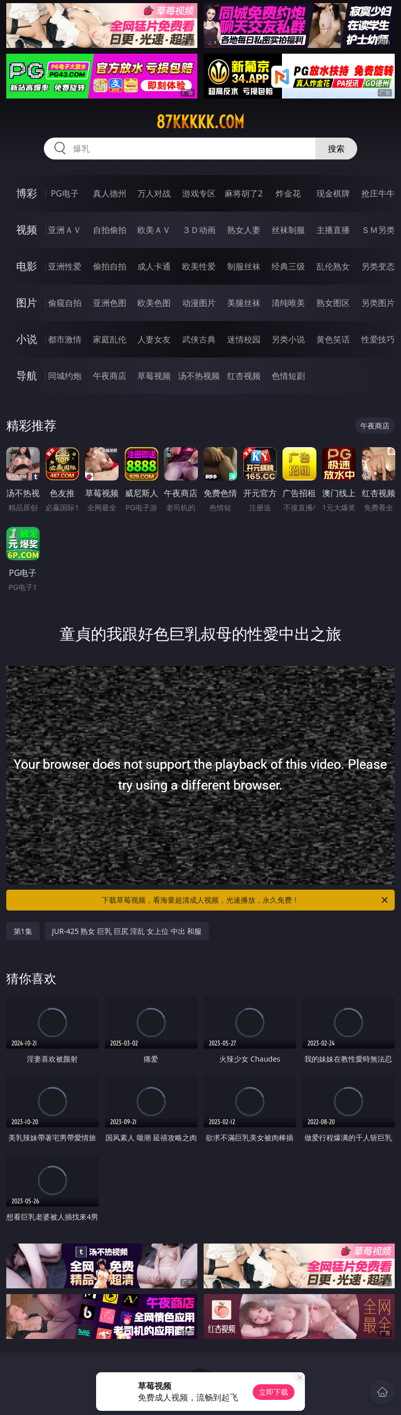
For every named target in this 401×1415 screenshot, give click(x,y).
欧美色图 (154, 303)
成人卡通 (154, 266)
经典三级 (288, 266)
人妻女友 (154, 339)
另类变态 (378, 266)
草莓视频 (154, 376)
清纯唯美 (288, 303)
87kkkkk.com (200, 122)
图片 (26, 303)
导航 (26, 375)
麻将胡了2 (244, 193)
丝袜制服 (288, 230)
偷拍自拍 (109, 266)
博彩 (26, 193)
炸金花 (288, 193)
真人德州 (109, 193)
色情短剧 (288, 376)
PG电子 (64, 193)
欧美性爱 (199, 266)
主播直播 (333, 230)
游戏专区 (199, 193)
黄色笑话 (333, 339)
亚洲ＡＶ (64, 230)
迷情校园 (244, 339)
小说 (26, 339)
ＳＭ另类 (378, 230)
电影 (26, 266)
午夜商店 (109, 376)
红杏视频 (244, 376)
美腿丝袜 (244, 303)
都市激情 (64, 339)
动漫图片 (199, 303)
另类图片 (378, 303)
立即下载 (273, 1392)
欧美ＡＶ (154, 230)
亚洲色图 (109, 303)
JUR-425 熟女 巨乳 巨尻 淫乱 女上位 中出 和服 (127, 931)
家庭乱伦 (109, 339)
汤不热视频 (199, 376)
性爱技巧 (378, 339)
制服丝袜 (244, 266)
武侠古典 (199, 339)
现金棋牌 (333, 193)
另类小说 (288, 339)
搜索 (336, 148)
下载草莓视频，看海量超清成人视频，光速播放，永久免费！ (246, 900)
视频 (26, 230)
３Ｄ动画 (199, 230)
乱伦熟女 (333, 266)
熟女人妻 (244, 230)
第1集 (23, 931)
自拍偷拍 (109, 230)
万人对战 (154, 193)
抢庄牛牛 (378, 193)
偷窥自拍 (64, 303)
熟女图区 (333, 303)
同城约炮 (64, 376)
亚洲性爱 (64, 266)
